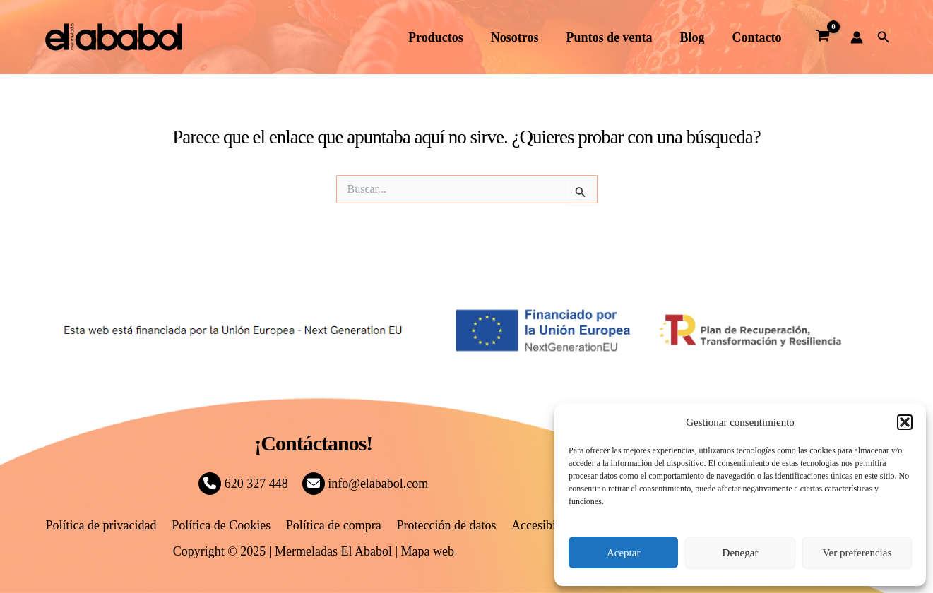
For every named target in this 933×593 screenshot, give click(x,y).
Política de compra (333, 525)
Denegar (741, 552)
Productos (445, 37)
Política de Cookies (223, 525)
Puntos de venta (614, 37)
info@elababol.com (365, 484)
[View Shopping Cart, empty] (822, 37)
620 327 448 (243, 484)
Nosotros (522, 37)
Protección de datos (444, 525)
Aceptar (623, 552)
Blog (695, 37)
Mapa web (427, 551)
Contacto (758, 37)
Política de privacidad (106, 525)
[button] (905, 422)
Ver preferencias (856, 552)
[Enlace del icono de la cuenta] (856, 37)
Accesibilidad (541, 525)
